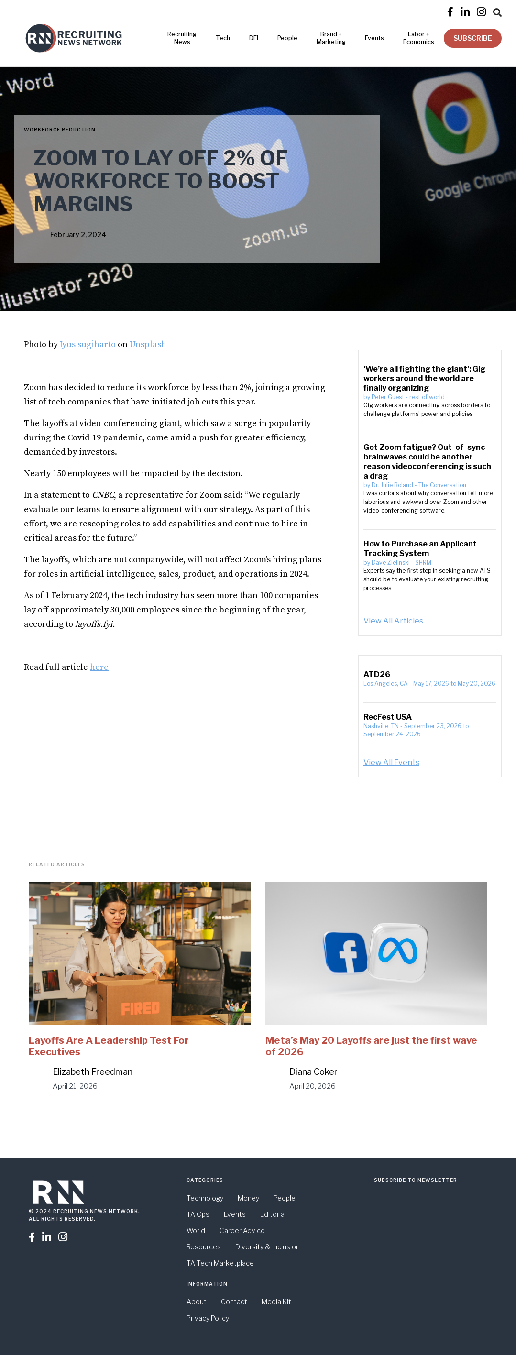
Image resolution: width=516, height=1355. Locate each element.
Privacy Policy (208, 1318)
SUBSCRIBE (472, 38)
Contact (234, 1302)
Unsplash (148, 344)
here (99, 667)
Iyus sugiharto (88, 344)
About (197, 1302)
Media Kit (276, 1302)
